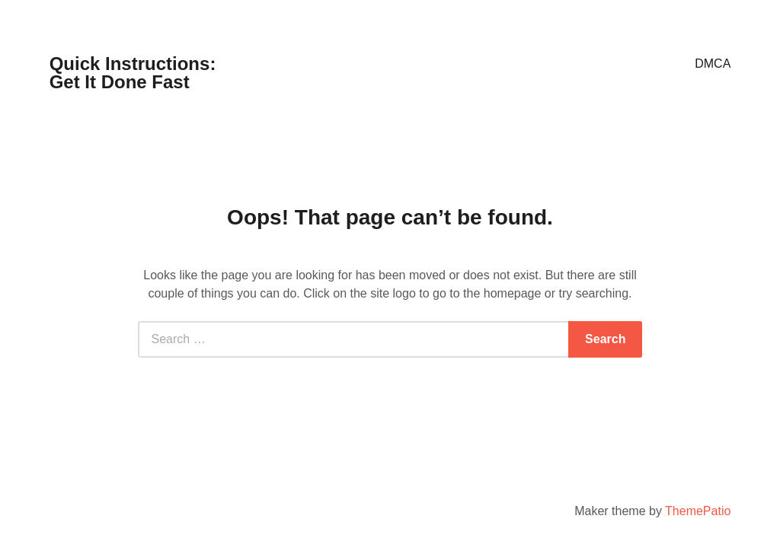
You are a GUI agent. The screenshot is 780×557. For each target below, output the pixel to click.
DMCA (712, 63)
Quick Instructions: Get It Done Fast (133, 72)
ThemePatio (697, 510)
